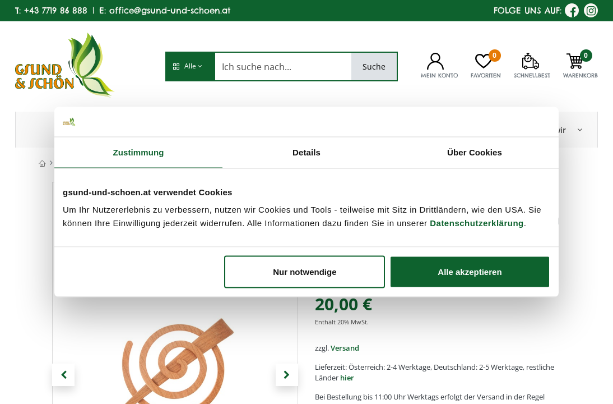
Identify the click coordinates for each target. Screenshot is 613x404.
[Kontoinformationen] (435, 60)
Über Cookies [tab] (474, 152)
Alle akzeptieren (469, 272)
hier (347, 378)
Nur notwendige (304, 272)
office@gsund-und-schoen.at (169, 10)
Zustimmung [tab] (138, 152)
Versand (345, 348)
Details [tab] (306, 152)
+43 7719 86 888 (55, 10)
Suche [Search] (374, 66)
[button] (190, 66)
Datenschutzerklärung (477, 223)
